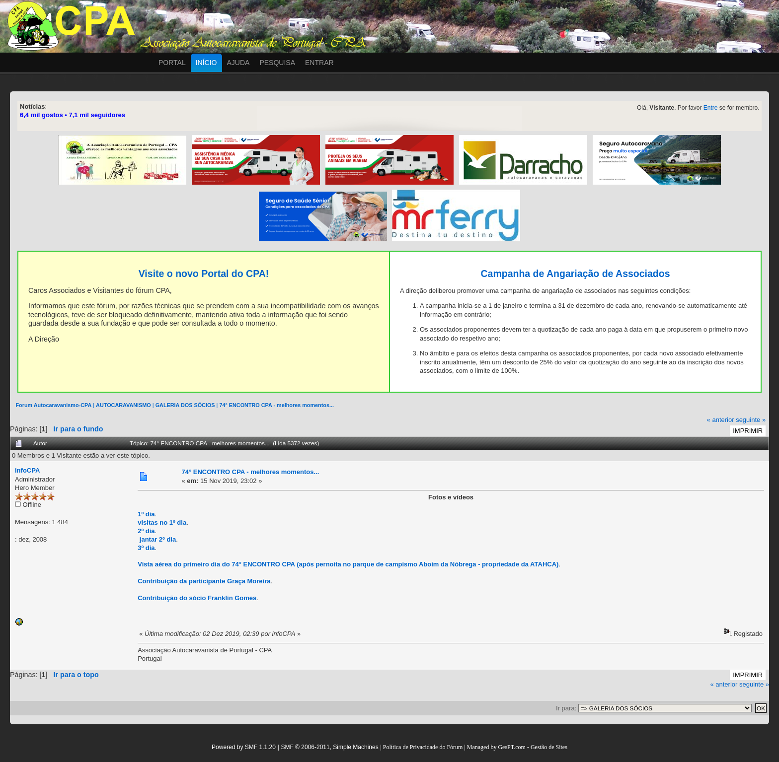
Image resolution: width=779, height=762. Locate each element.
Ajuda (238, 63)
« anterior (720, 419)
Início (206, 63)
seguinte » (751, 419)
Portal (172, 63)
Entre (710, 107)
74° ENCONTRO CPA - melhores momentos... (276, 405)
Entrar (319, 63)
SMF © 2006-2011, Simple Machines (329, 747)
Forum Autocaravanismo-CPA (53, 405)
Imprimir (748, 430)
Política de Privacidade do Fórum (423, 747)
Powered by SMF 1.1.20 (244, 747)
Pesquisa (277, 63)
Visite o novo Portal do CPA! (204, 273)
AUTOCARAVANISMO (123, 405)
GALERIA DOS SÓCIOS (185, 405)
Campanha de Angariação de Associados (575, 273)
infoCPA (27, 470)
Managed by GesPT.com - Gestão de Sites (517, 747)
